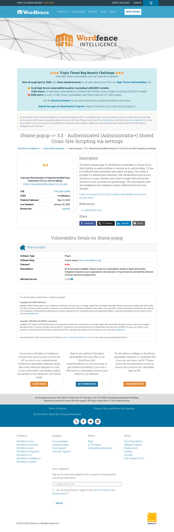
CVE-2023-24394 (62, 191)
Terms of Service (57, 408)
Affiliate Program (133, 444)
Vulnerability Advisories (100, 448)
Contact (128, 451)
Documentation (60, 441)
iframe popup (36, 247)
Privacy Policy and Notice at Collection (114, 408)
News (104, 12)
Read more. (34, 313)
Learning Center (60, 444)
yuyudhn (66, 209)
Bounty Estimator (61, 100)
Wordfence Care (25, 448)
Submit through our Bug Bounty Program (61, 106)
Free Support (59, 448)
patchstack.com (92, 210)
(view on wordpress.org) (89, 260)
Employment (130, 448)
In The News (94, 444)
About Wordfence (133, 441)
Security (128, 455)
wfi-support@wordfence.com (78, 337)
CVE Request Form (134, 458)
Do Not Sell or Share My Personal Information (57, 414)
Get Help (49, 3)
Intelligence (78, 12)
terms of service (102, 490)
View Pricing (133, 12)
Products (63, 12)
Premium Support (61, 451)
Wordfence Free (25, 441)
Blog (90, 441)
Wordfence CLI (24, 455)
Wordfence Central (26, 461)
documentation (107, 120)
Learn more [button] (39, 384)
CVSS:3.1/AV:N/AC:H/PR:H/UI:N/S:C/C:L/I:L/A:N (45, 184)
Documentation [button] (134, 384)
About (113, 12)
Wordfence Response (28, 451)
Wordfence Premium (27, 444)
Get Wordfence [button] (87, 384)
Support (93, 12)
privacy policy (59, 493)
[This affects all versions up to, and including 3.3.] (72, 279)
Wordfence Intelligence (29, 458)
